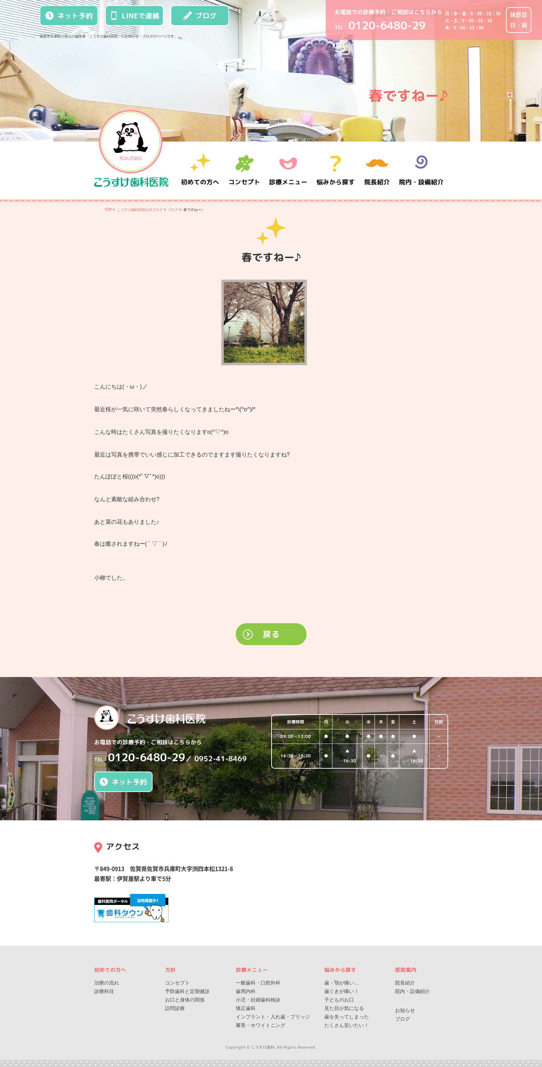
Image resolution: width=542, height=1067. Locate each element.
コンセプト (177, 983)
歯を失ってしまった (346, 1017)
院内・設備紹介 (421, 170)
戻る (271, 634)
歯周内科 (246, 991)
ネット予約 (69, 16)
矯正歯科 (246, 1008)
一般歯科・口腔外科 (258, 983)
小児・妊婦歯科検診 (258, 1000)
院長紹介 (377, 170)
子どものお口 (339, 1000)
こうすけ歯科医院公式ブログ (140, 210)
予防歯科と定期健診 (187, 991)
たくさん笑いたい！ (346, 1025)
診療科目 (104, 991)
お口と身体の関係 (185, 1000)
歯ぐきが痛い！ (341, 991)
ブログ (200, 16)
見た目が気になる (344, 1008)
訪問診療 (175, 1008)
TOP (108, 210)
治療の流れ (106, 983)
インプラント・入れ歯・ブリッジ (273, 1017)
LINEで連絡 (134, 16)
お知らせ (405, 1010)
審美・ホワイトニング (260, 1025)
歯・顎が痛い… (341, 983)
